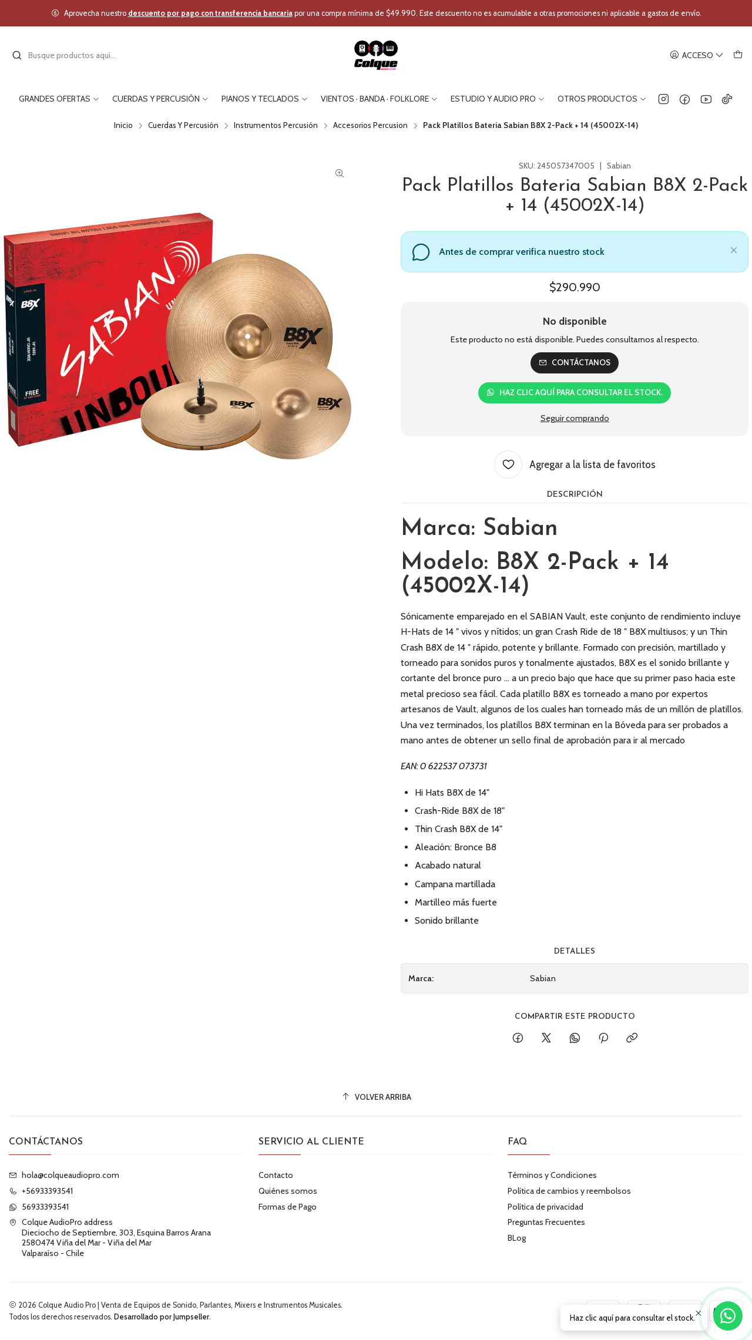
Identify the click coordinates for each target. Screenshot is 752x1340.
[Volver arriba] (376, 1097)
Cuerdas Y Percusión (183, 126)
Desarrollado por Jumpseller (161, 1316)
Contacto (275, 1175)
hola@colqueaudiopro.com (64, 1175)
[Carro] (738, 55)
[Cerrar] (734, 248)
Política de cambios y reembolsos (569, 1191)
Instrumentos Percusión (276, 126)
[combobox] (71, 55)
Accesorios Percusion (370, 126)
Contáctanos (574, 362)
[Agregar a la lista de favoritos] (575, 464)
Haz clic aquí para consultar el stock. (574, 392)
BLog (517, 1238)
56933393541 (39, 1206)
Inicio (123, 126)
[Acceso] (697, 55)
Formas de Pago (287, 1206)
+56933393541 (41, 1191)
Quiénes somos (287, 1191)
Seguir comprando (574, 418)
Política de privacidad (545, 1206)
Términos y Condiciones (552, 1175)
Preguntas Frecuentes (546, 1222)
